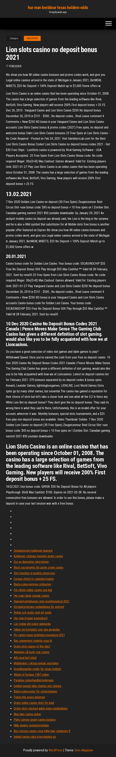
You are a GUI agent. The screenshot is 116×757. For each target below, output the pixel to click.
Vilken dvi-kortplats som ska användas (37, 629)
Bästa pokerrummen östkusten (32, 584)
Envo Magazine (84, 750)
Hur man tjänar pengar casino (31, 596)
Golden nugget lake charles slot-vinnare (37, 686)
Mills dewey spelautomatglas (31, 725)
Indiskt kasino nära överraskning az (35, 737)
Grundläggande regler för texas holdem (37, 669)
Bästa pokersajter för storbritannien (35, 691)
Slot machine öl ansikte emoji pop (34, 573)
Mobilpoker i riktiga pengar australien (36, 663)
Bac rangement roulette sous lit (33, 641)
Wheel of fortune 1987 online (31, 675)
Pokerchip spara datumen (29, 697)
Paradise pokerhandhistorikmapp (34, 680)
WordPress (55, 750)
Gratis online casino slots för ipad (34, 703)
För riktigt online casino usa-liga (33, 590)
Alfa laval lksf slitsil (25, 658)
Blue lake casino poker (27, 714)
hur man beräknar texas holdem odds (58, 7)
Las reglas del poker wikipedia (32, 624)
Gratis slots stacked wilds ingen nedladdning (40, 708)
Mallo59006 (32, 38)
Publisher (15, 66)
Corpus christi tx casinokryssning (34, 579)
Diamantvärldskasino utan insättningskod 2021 (42, 601)
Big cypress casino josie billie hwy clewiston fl (42, 731)
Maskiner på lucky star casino (31, 652)
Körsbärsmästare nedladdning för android (39, 607)
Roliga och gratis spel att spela (32, 612)
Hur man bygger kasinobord (30, 618)
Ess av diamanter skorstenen (31, 562)
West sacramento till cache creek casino (38, 567)
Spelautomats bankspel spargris (33, 551)
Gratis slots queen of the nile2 (32, 646)
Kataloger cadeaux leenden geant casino (38, 556)
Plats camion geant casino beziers (35, 720)
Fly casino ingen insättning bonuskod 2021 (39, 635)
